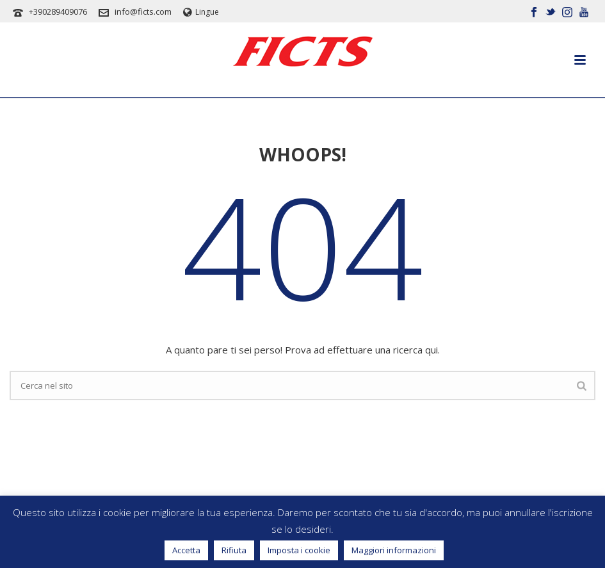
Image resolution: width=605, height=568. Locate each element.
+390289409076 (58, 11)
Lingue (201, 11)
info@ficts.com (143, 11)
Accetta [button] (186, 550)
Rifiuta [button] (234, 550)
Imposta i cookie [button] (299, 550)
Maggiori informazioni (393, 550)
